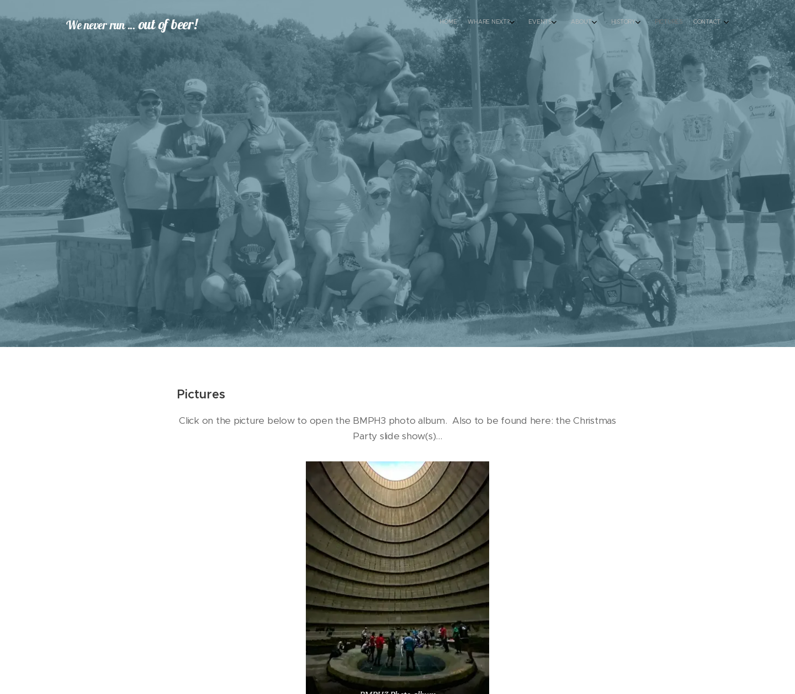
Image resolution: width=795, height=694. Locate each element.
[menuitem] (622, 22)
